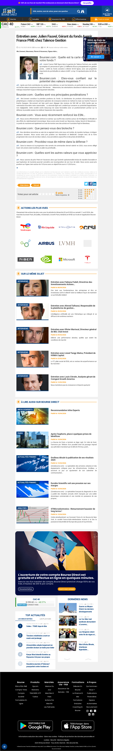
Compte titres (21, 690)
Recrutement (91, 707)
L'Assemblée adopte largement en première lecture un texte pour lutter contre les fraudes (40, 647)
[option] (78, 608)
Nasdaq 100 (88, 24)
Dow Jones (71, 24)
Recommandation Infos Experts (65, 410)
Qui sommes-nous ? (92, 688)
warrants (35, 690)
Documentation (26, 589)
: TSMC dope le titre (36, 626)
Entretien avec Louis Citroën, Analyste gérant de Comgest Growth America (73, 378)
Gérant (36, 185)
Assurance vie (63, 688)
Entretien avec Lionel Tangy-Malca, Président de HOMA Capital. (73, 354)
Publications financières (92, 695)
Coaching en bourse (78, 709)
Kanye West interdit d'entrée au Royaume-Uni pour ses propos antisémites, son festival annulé (38, 657)
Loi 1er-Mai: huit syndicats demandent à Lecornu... (87, 622)
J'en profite (87, 3)
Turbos (35, 697)
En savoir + (96, 57)
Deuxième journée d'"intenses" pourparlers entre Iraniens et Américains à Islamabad (38, 666)
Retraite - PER (63, 692)
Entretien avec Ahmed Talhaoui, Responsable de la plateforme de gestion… (73, 306)
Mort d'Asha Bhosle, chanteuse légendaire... (86, 647)
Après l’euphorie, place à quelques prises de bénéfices (71, 435)
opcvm (35, 686)
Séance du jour (49, 688)
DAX (54, 24)
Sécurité (53, 740)
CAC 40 (7, 24)
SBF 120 (39, 24)
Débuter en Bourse (77, 688)
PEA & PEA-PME (21, 686)
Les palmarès (49, 707)
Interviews (24, 185)
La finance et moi (78, 695)
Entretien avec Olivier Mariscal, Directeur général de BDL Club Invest (73, 330)
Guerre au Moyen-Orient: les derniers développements (86, 609)
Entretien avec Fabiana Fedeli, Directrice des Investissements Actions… (71, 283)
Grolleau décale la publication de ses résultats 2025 (72, 458)
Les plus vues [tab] (45, 619)
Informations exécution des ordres (31, 736)
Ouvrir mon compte (67, 589)
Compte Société (21, 695)
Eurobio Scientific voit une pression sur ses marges (71, 484)
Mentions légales (63, 740)
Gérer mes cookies (50, 736)
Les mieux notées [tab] (25, 619)
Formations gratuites (77, 702)
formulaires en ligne (21, 702)
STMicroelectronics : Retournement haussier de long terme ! (73, 510)
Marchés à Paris (49, 695)
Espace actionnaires (92, 702)
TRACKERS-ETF (35, 693)
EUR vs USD (103, 24)
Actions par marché (49, 702)
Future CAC (25, 24)
